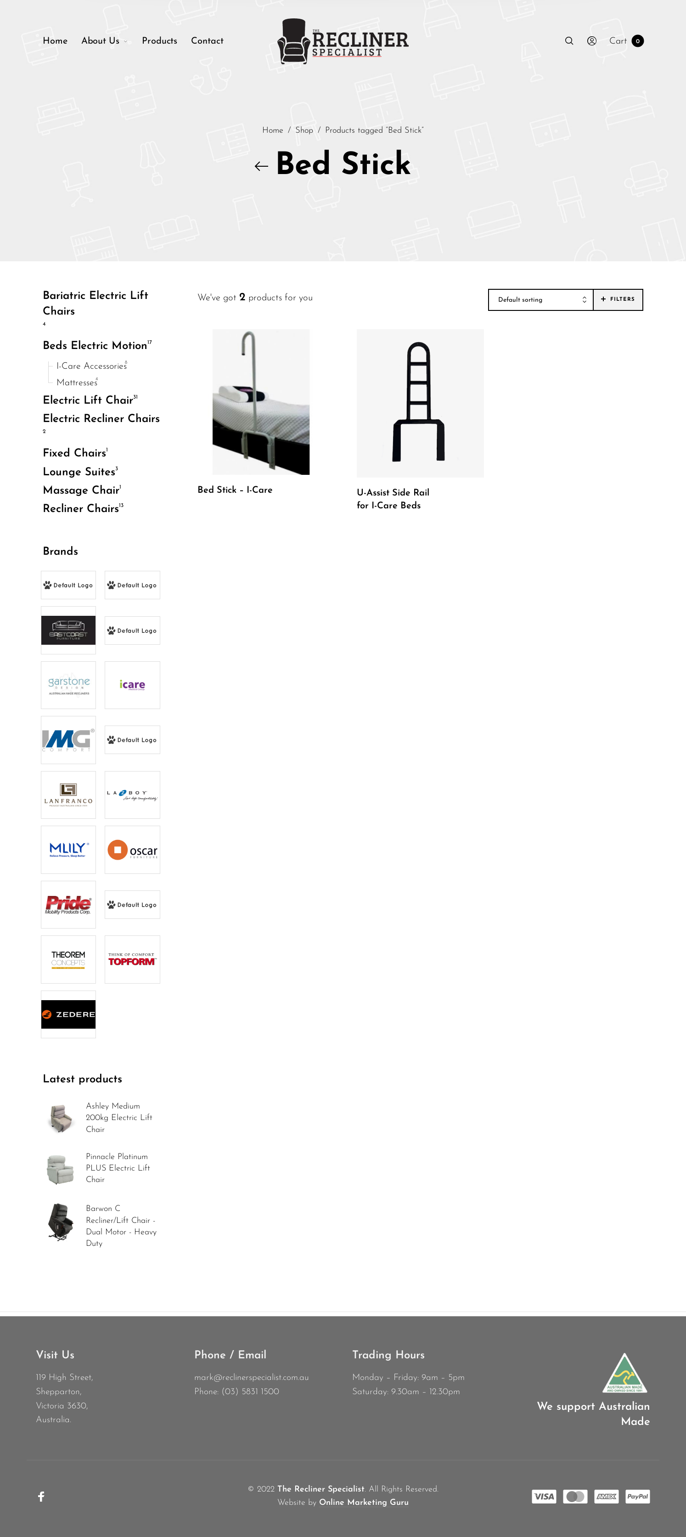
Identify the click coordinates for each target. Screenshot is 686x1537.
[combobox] (541, 300)
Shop (304, 130)
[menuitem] (62, 41)
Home (272, 130)
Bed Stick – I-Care (235, 490)
